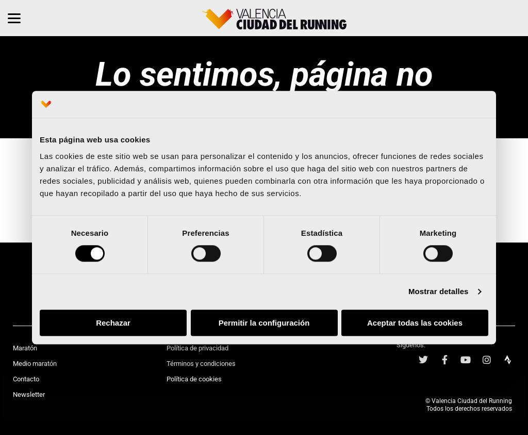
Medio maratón (35, 363)
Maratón (25, 348)
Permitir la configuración (264, 322)
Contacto (26, 379)
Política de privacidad (197, 348)
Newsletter (29, 394)
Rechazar (113, 322)
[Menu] (14, 18)
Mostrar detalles (438, 291)
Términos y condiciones (201, 363)
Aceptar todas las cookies (415, 322)
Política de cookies (194, 379)
